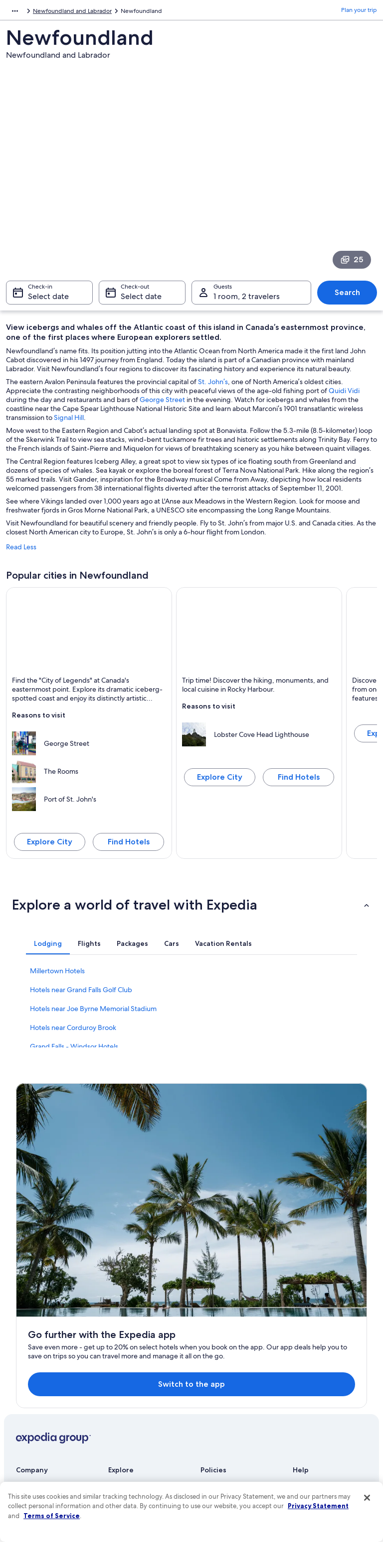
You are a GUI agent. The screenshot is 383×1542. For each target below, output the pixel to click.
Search (347, 297)
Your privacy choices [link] (227, 1400)
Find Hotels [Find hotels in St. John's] (129, 846)
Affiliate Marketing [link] (41, 1408)
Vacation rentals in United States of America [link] (142, 1348)
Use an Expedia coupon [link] (325, 1368)
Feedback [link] (29, 1424)
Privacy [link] (209, 1297)
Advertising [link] (31, 1392)
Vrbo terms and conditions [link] (236, 1368)
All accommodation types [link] (143, 1432)
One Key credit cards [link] (136, 1464)
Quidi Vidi (344, 395)
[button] (191, 910)
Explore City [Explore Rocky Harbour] (219, 782)
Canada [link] (64, 12)
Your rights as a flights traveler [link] (333, 1408)
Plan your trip (359, 12)
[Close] (367, 1498)
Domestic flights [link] (130, 1392)
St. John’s (213, 386)
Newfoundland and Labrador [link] (123, 12)
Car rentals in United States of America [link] (148, 1412)
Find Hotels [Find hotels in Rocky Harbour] (299, 782)
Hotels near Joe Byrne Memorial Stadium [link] (93, 1013)
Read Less (21, 551)
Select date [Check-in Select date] (48, 301)
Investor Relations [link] (39, 1376)
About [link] (24, 1297)
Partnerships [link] (32, 1344)
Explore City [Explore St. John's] (49, 846)
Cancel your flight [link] (316, 1336)
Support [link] (304, 1297)
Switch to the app (175, 1194)
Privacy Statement (318, 1506)
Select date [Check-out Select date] (141, 301)
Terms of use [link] (217, 1329)
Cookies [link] (211, 1313)
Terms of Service (51, 1516)
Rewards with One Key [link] (139, 1448)
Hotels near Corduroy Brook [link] (73, 1032)
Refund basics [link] (312, 1352)
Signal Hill (69, 422)
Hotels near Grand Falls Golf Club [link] (81, 994)
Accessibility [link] (217, 1384)
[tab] (48, 948)
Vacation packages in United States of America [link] (146, 1372)
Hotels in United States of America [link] (142, 1325)
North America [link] (25, 12)
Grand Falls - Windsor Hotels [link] (74, 1051)
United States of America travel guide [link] (142, 1301)
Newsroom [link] (31, 1360)
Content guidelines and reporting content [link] (232, 1420)
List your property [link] (39, 1329)
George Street (162, 404)
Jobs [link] (22, 1313)
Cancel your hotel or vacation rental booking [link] (332, 1317)
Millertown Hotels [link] (57, 975)
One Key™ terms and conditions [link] (228, 1348)
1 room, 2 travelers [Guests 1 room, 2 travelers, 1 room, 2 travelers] (246, 301)
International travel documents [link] (318, 1388)
